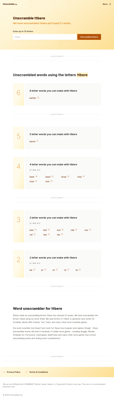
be (31, 270)
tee (45, 234)
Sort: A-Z (35, 170)
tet (58, 234)
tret (47, 181)
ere (59, 230)
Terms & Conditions (36, 372)
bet (45, 230)
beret (32, 141)
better (33, 98)
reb (72, 230)
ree (86, 230)
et (54, 270)
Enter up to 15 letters (23, 31)
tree (32, 181)
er (42, 270)
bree (63, 177)
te (77, 270)
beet (48, 177)
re (65, 270)
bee (32, 230)
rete (79, 177)
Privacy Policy (11, 372)
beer (32, 177)
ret (31, 234)
